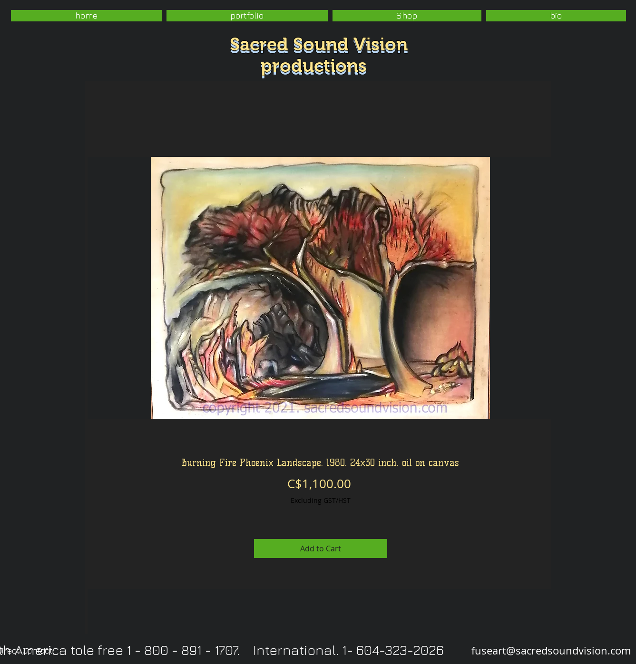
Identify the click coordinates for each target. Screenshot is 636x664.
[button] (247, 15)
